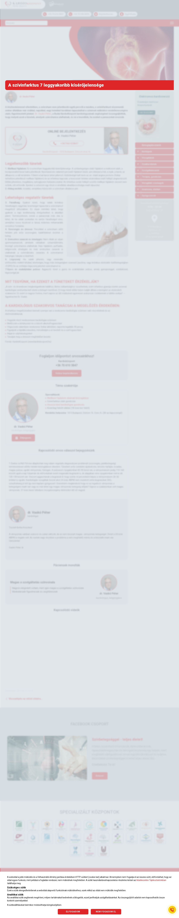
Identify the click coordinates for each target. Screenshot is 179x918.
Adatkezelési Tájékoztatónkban (151, 880)
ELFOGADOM (73, 911)
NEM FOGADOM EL (106, 911)
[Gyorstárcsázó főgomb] (172, 910)
